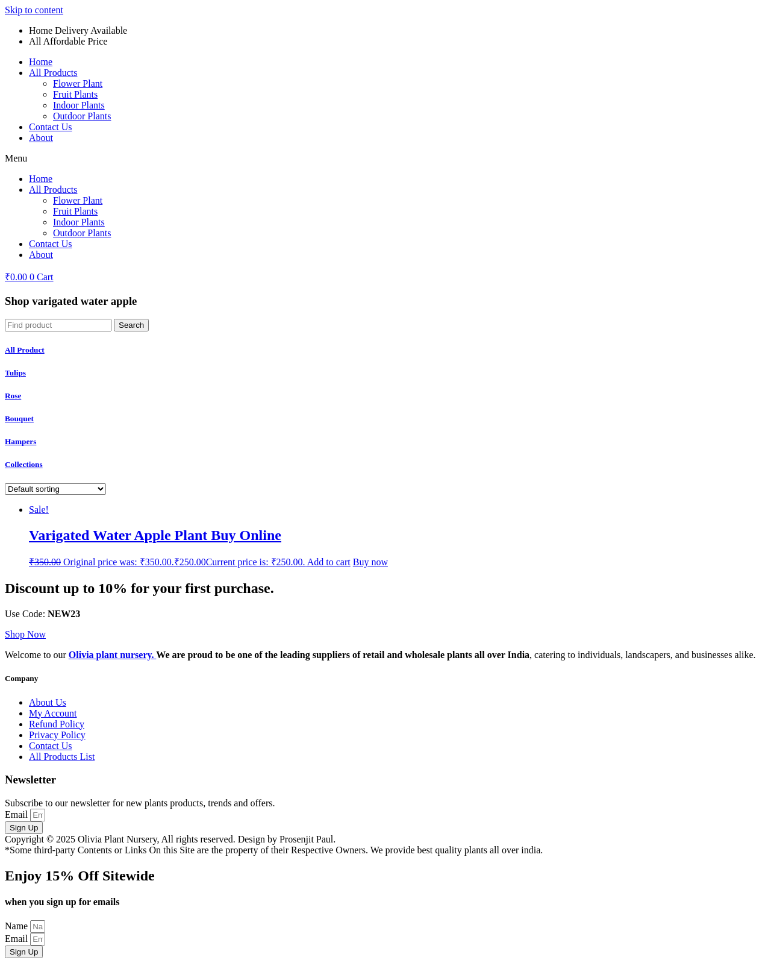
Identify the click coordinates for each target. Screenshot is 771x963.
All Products (53, 72)
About (41, 138)
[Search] (131, 325)
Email (17, 814)
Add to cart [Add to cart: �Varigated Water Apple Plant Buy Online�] (329, 562)
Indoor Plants (79, 105)
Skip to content (34, 10)
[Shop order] (55, 489)
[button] (385, 158)
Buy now (370, 562)
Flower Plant (77, 83)
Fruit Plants (75, 94)
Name (17, 926)
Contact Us (50, 127)
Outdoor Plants (82, 116)
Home (40, 62)
